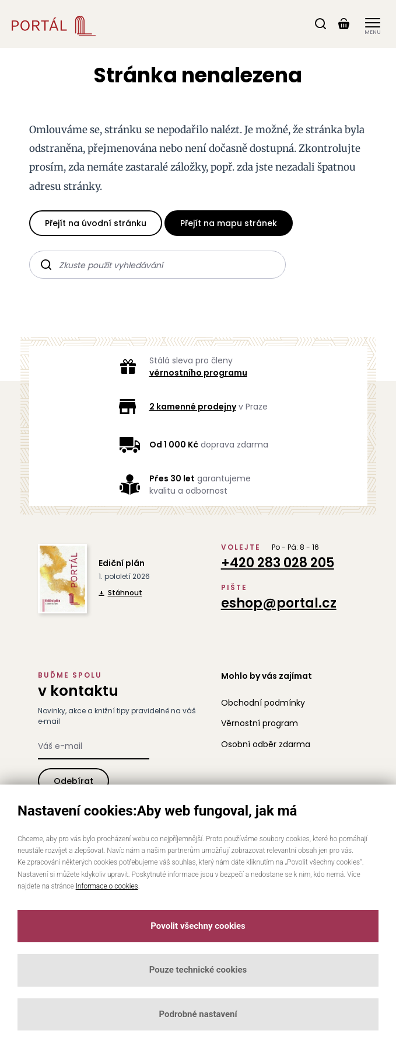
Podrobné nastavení (198, 1014)
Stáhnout (120, 593)
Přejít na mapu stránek (228, 223)
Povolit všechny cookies (197, 926)
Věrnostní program (259, 723)
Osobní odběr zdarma (265, 744)
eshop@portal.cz (279, 603)
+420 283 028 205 (277, 563)
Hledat (46, 263)
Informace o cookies (107, 886)
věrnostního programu (198, 373)
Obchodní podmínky (263, 703)
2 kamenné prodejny (192, 406)
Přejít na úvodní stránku (95, 223)
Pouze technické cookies (198, 969)
